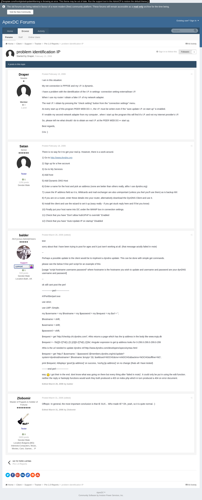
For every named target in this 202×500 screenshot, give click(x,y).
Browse (25, 31)
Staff (20, 37)
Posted (54, 74)
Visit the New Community (20, 12)
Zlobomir (24, 398)
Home (10, 31)
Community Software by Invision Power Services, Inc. (101, 495)
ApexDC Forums (18, 22)
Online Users (34, 37)
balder (24, 235)
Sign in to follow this (168, 51)
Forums (9, 37)
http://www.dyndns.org (61, 157)
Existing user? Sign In (188, 20)
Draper (30, 56)
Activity (41, 31)
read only (138, 6)
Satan (24, 146)
